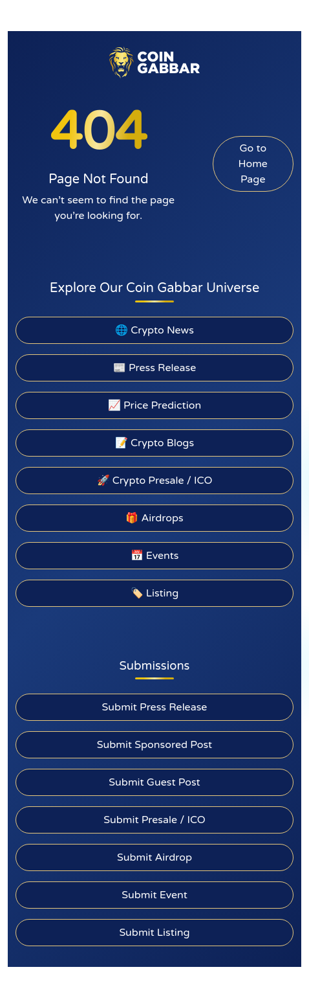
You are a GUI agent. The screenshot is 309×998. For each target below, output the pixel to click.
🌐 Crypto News (154, 330)
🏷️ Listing (155, 593)
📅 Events (155, 555)
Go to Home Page (253, 164)
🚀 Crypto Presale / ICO (155, 480)
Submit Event (154, 895)
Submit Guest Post (154, 782)
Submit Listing (154, 932)
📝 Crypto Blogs (154, 443)
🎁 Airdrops (154, 518)
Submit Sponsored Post (154, 744)
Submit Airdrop (154, 857)
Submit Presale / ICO (154, 819)
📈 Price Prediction (154, 405)
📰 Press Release (154, 367)
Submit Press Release (155, 707)
